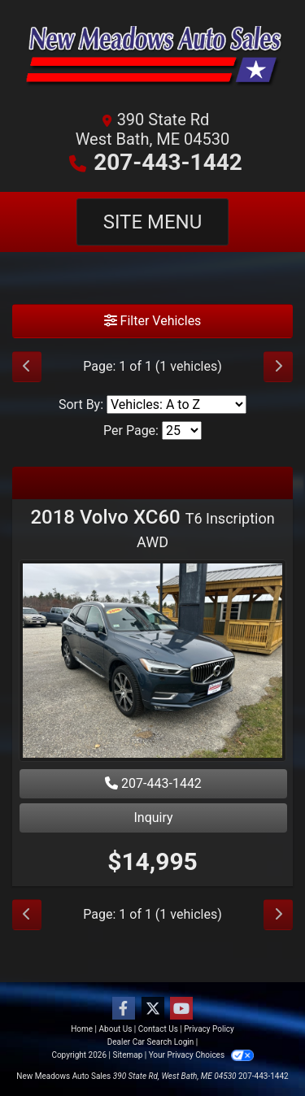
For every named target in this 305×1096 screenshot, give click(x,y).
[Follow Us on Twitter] (153, 1009)
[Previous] (26, 366)
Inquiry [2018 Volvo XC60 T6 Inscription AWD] (152, 817)
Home (82, 1028)
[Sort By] (176, 404)
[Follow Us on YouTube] (181, 1009)
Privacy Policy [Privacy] (209, 1028)
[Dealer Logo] (152, 60)
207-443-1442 (168, 162)
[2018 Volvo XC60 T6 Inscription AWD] (152, 663)
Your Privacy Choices (201, 1054)
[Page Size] (182, 430)
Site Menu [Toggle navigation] (153, 222)
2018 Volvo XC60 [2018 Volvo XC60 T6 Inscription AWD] (152, 528)
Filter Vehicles (153, 320)
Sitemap (127, 1054)
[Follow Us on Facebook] (123, 1009)
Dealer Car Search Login (150, 1041)
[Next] (278, 366)
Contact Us (158, 1028)
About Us (116, 1028)
